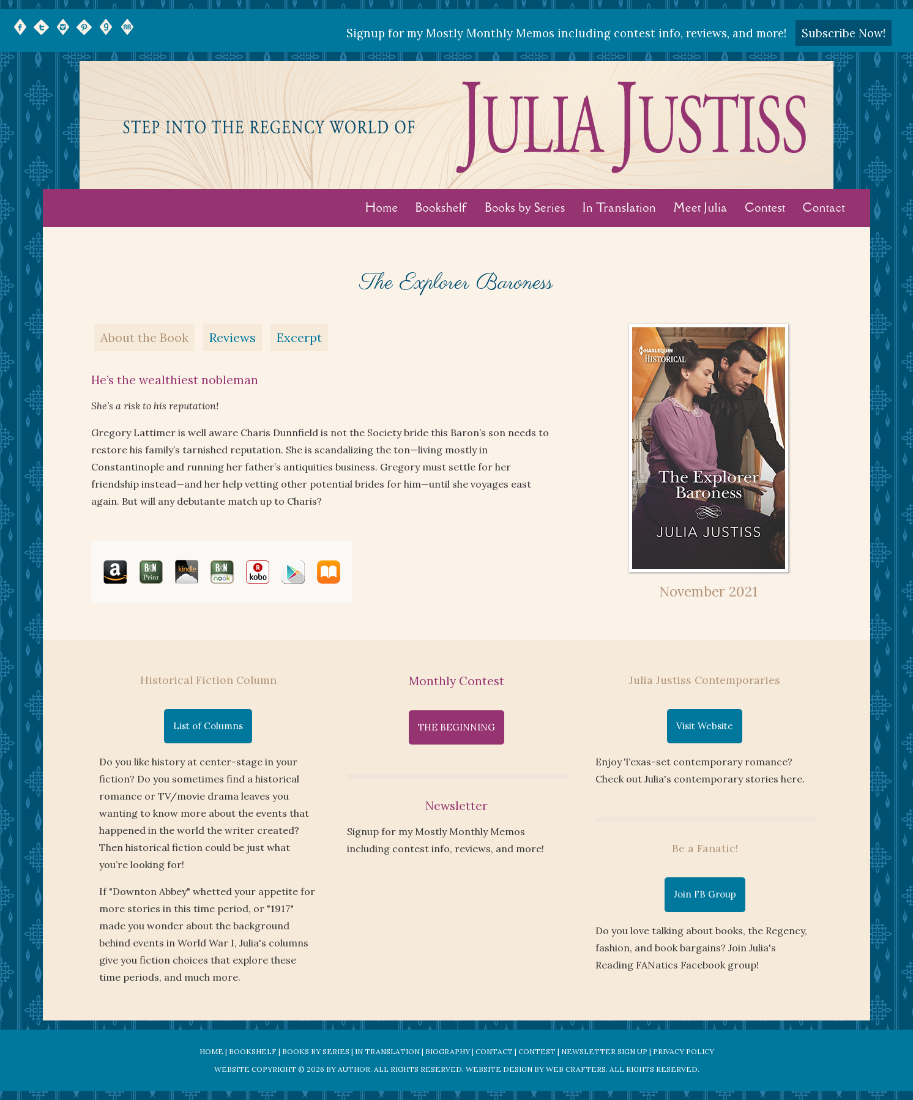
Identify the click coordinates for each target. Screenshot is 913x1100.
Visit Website (704, 726)
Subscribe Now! (843, 33)
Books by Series (525, 207)
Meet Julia (700, 207)
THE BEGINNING (456, 727)
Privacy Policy (683, 1051)
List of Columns (208, 726)
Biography (447, 1051)
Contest (765, 207)
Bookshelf (442, 207)
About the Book (144, 337)
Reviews (232, 337)
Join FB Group (705, 894)
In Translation (619, 207)
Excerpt (299, 337)
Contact (824, 207)
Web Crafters (576, 1069)
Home (381, 207)
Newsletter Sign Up (604, 1051)
